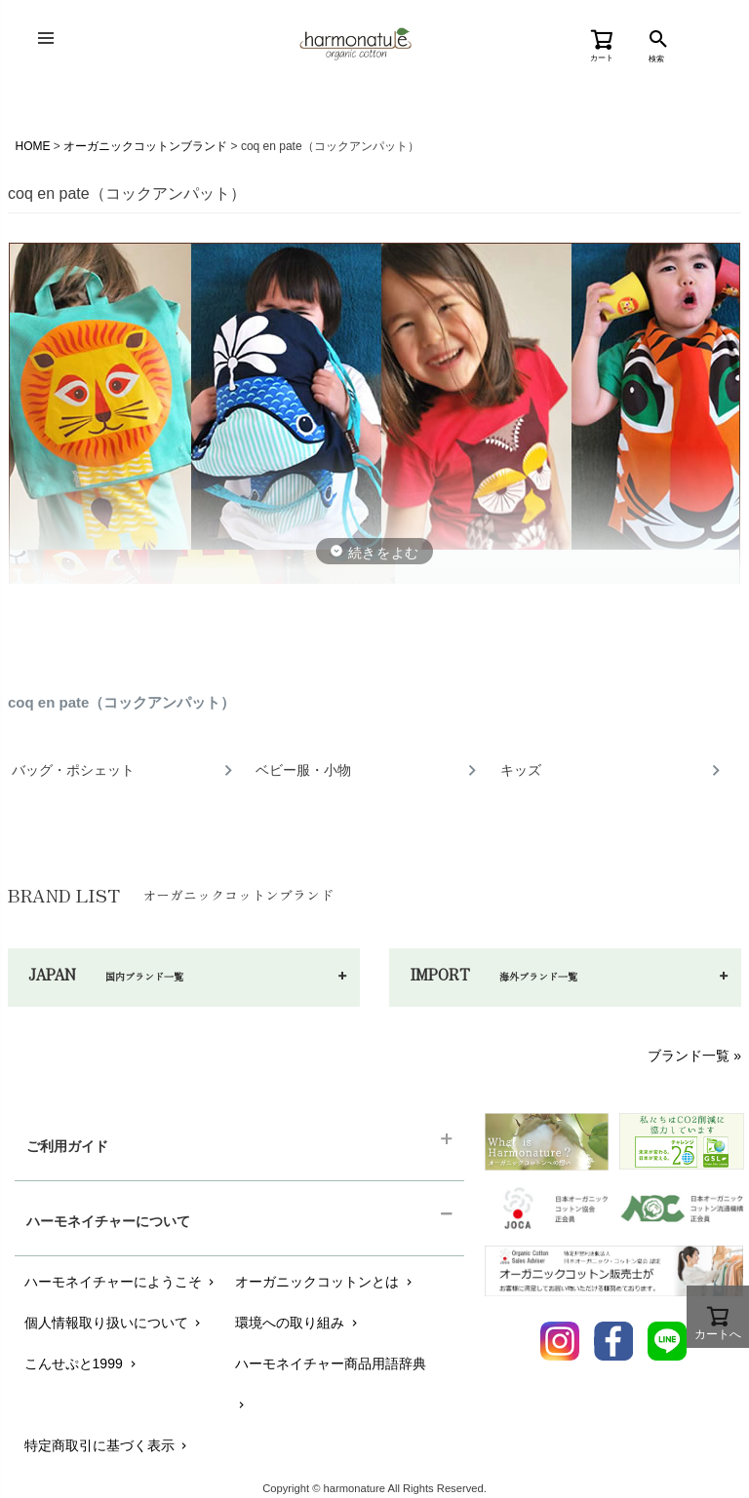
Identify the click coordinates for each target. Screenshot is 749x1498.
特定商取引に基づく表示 (107, 1445)
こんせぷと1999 (81, 1363)
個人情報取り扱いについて (114, 1322)
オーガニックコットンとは (325, 1281)
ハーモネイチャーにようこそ (121, 1281)
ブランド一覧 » (694, 1055)
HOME (33, 146)
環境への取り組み (298, 1322)
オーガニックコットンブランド (145, 146)
